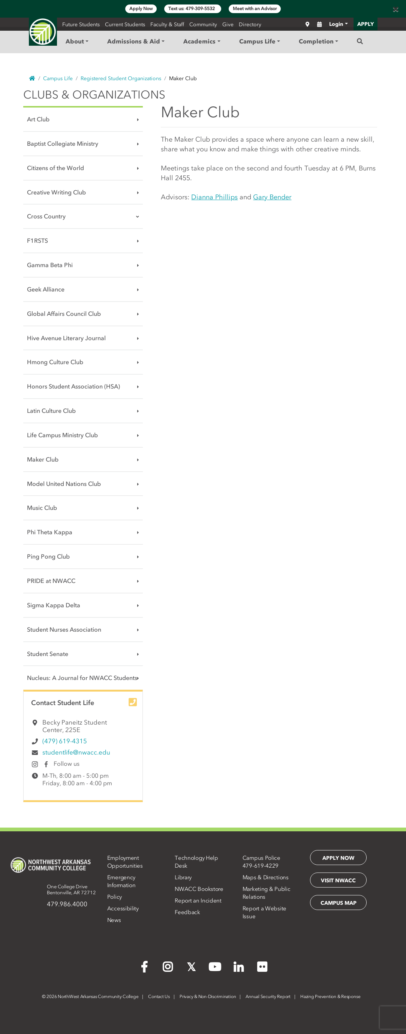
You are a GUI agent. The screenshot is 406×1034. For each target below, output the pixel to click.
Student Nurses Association (64, 629)
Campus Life (58, 78)
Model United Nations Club (64, 483)
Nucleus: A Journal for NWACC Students (82, 677)
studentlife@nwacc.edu (76, 752)
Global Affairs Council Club (64, 313)
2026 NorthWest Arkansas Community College (90, 996)
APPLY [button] (365, 24)
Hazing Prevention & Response (330, 996)
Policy (114, 897)
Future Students (81, 24)
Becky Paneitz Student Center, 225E (74, 726)
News (114, 920)
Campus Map (339, 903)
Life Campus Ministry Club (62, 435)
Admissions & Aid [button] (133, 41)
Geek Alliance (45, 289)
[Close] (395, 8)
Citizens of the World (55, 168)
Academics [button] (199, 41)
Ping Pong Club (48, 556)
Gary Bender (272, 197)
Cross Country (46, 216)
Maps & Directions (266, 877)
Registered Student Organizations (121, 78)
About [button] (75, 41)
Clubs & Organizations (94, 95)
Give (228, 24)
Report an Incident (198, 900)
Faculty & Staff (167, 24)
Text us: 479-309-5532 (192, 8)
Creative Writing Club (56, 192)
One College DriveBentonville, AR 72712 (71, 889)
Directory (250, 24)
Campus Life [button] (257, 41)
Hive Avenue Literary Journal (66, 338)
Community (203, 24)
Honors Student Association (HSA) (73, 386)
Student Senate (47, 653)
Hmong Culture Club (55, 362)
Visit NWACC (338, 880)
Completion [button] (316, 41)
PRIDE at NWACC (51, 580)
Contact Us (159, 996)
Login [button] (336, 24)
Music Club (42, 507)
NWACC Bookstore (199, 889)
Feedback (187, 912)
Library (183, 877)
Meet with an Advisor (255, 8)
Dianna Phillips (214, 197)
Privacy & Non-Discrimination (208, 996)
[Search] (360, 41)
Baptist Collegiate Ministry (62, 143)
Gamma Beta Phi (50, 265)
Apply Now (141, 8)
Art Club (38, 119)
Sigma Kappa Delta (53, 605)
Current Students (125, 24)
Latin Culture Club (51, 410)
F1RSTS (37, 240)
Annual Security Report (268, 996)
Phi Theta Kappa (49, 532)
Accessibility (123, 908)
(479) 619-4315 (64, 741)
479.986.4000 (67, 904)
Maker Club (42, 459)
